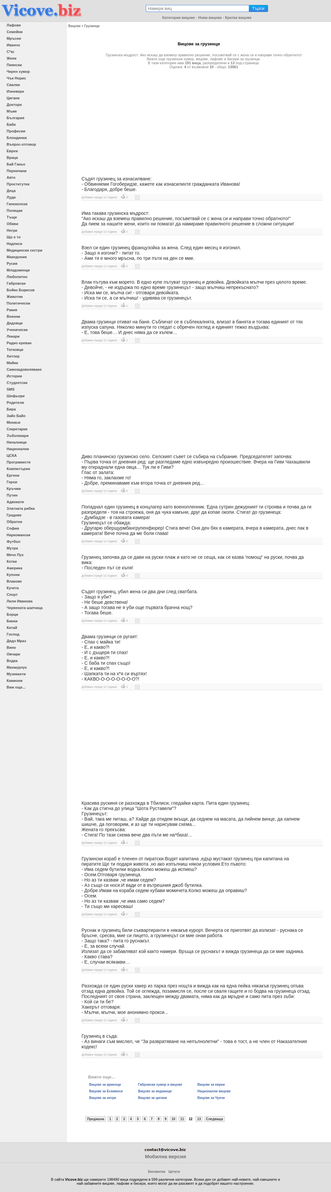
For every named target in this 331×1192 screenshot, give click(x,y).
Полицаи (15, 211)
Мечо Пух (15, 555)
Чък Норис (16, 78)
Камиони (15, 681)
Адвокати (15, 502)
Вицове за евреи (211, 1084)
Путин (12, 495)
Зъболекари (17, 436)
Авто (11, 177)
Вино (11, 647)
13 (199, 1119)
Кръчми (14, 489)
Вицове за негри (102, 1098)
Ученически (17, 330)
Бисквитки (156, 1171)
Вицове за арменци (105, 1084)
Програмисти (18, 462)
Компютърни (18, 469)
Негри (12, 230)
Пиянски (14, 65)
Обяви (12, 224)
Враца (12, 158)
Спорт (12, 594)
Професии (16, 131)
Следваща (214, 1119)
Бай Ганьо (16, 164)
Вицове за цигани (152, 1098)
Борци (12, 614)
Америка (14, 568)
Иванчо (13, 45)
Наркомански (18, 535)
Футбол (13, 542)
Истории (14, 376)
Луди (11, 197)
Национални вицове (214, 1091)
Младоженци (18, 270)
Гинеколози (17, 204)
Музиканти (16, 674)
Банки (12, 621)
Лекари (13, 336)
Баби (11, 124)
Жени (11, 58)
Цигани (13, 98)
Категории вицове (178, 18)
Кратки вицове (238, 18)
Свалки (13, 85)
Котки (12, 561)
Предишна (95, 1119)
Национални (18, 449)
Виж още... (16, 687)
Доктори (14, 105)
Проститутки (18, 184)
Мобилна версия (165, 1156)
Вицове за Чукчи (211, 1098)
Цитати (174, 1171)
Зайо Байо (16, 416)
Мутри (12, 548)
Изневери (15, 91)
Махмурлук (17, 667)
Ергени (13, 475)
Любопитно (17, 277)
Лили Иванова (19, 601)
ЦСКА (12, 455)
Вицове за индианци (155, 1091)
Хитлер (13, 356)
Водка (12, 661)
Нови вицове (210, 18)
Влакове (14, 581)
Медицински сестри (24, 250)
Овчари (13, 654)
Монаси (14, 422)
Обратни (14, 522)
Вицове (74, 26)
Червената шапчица (25, 608)
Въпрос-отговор (21, 144)
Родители (15, 403)
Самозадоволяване (24, 369)
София (13, 528)
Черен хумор (18, 71)
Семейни (15, 32)
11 (182, 1119)
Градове (14, 515)
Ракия (12, 310)
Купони (13, 575)
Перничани (17, 171)
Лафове (14, 25)
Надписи (14, 244)
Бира (11, 409)
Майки (12, 363)
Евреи (12, 151)
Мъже (12, 111)
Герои (12, 482)
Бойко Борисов (20, 290)
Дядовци (15, 323)
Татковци (15, 350)
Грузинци (91, 26)
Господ (13, 634)
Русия (12, 263)
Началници (17, 442)
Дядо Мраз (16, 641)
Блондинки (17, 138)
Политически (18, 303)
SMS (11, 389)
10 (173, 1119)
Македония (17, 257)
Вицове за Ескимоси (106, 1091)
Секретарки (17, 429)
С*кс (11, 52)
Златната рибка (21, 508)
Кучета (13, 588)
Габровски (16, 283)
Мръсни (14, 38)
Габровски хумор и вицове (160, 1084)
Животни (15, 297)
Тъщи (12, 217)
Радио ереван (19, 343)
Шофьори (16, 396)
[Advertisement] (199, 119)
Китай (12, 628)
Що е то (14, 237)
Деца (11, 191)
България (16, 118)
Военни (13, 316)
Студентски (17, 383)
